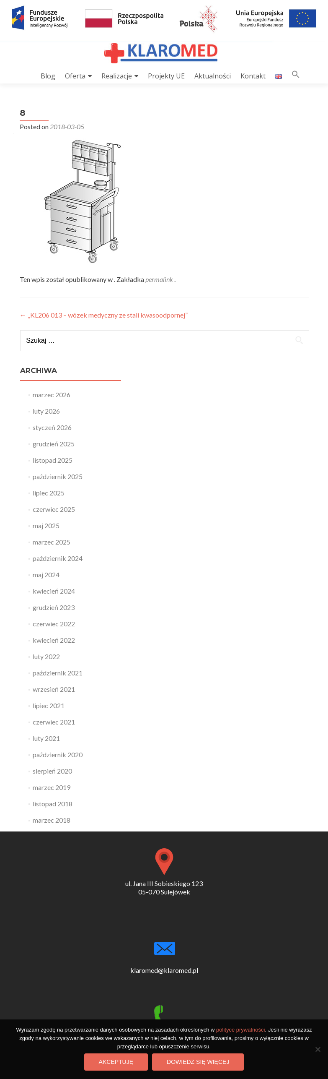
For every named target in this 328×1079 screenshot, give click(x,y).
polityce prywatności (240, 1030)
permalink (159, 279)
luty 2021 (46, 738)
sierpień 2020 (52, 771)
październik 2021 (58, 673)
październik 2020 (58, 754)
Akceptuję (116, 1061)
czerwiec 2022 (54, 624)
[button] (296, 76)
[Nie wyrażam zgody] (317, 1049)
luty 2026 (46, 411)
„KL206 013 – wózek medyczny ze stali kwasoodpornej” (104, 315)
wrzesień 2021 (54, 689)
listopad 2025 (52, 460)
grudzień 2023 (54, 607)
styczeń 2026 (52, 427)
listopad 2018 (52, 804)
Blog (48, 76)
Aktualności (212, 76)
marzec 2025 (51, 542)
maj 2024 (46, 575)
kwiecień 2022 (54, 640)
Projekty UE (166, 76)
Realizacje (116, 76)
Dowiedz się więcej (198, 1061)
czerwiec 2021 (54, 722)
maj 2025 (46, 525)
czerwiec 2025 (54, 509)
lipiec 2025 (49, 493)
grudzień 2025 (54, 444)
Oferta (75, 76)
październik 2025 (58, 476)
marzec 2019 (51, 787)
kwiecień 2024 (54, 591)
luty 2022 (46, 656)
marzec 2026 (51, 395)
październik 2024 (58, 558)
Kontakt (253, 76)
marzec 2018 (51, 820)
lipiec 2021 (49, 705)
